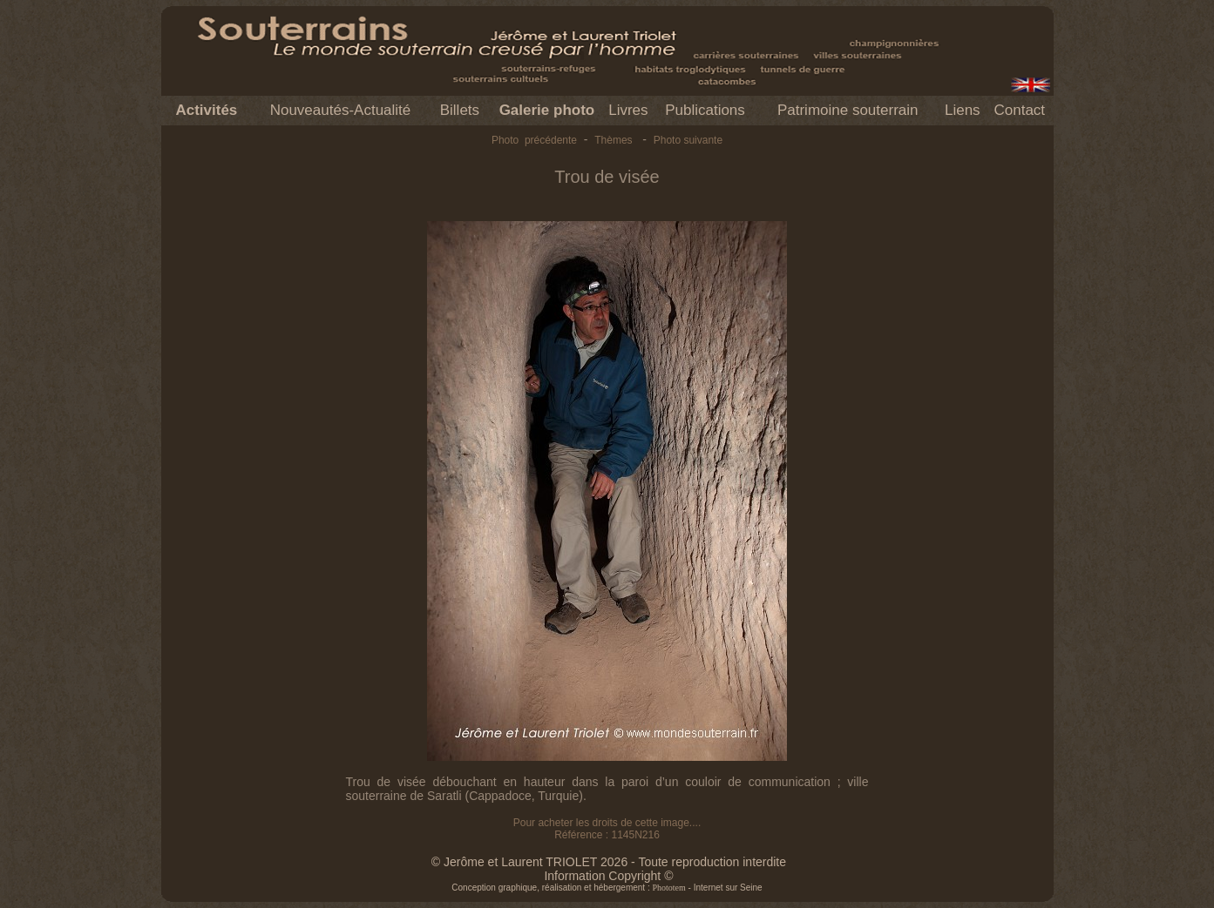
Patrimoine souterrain (848, 110)
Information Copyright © (608, 876)
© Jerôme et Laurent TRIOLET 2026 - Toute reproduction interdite (608, 862)
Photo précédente (534, 140)
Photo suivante (688, 140)
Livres (628, 110)
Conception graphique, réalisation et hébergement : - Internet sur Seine (606, 887)
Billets (459, 110)
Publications (705, 110)
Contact (1019, 110)
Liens (962, 110)
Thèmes (613, 140)
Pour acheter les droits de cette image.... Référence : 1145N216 (607, 829)
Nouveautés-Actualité (340, 110)
